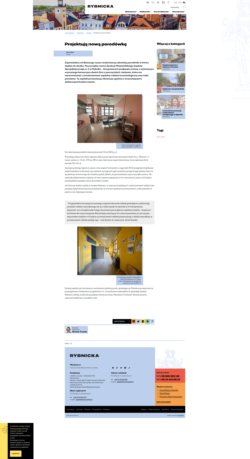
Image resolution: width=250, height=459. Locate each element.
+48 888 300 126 (169, 376)
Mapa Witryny (165, 409)
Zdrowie (89, 33)
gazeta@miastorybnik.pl (125, 382)
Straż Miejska (165, 393)
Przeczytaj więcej (16, 429)
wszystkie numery (164, 402)
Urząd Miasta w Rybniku (169, 390)
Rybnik (158, 137)
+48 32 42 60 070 (79, 397)
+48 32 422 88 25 (170, 379)
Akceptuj (15, 454)
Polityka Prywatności (154, 409)
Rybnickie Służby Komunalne (171, 396)
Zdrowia (163, 137)
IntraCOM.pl (180, 415)
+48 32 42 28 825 (120, 379)
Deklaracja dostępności (177, 409)
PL (184, 2)
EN (175, 2)
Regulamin (144, 409)
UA (179, 2)
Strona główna (69, 33)
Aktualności (80, 33)
